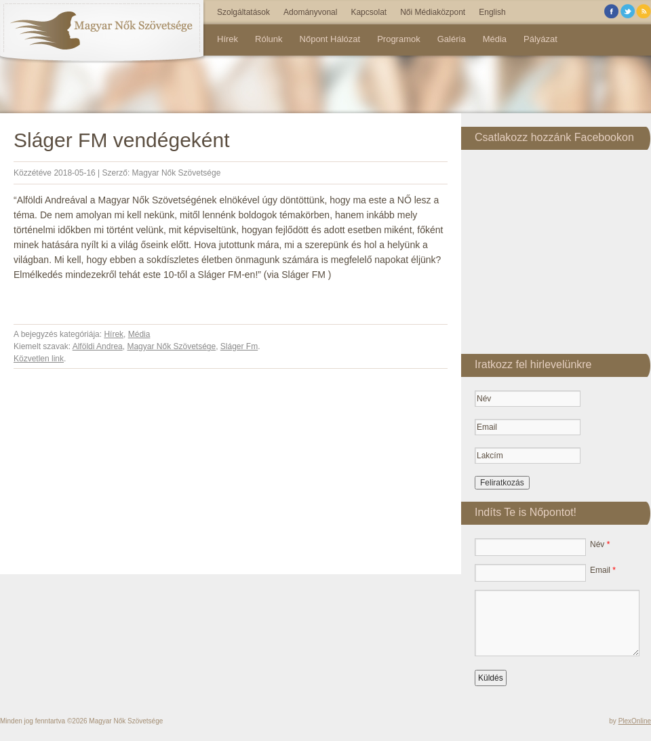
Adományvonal (310, 12)
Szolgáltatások (243, 12)
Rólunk (268, 39)
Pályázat (540, 39)
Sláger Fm (239, 346)
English (492, 12)
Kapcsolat (369, 12)
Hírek (227, 39)
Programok (398, 39)
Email (603, 570)
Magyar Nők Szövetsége (176, 173)
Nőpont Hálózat (330, 39)
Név (600, 544)
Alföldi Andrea (98, 346)
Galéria (451, 39)
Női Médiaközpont (432, 12)
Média (495, 39)
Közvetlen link (39, 358)
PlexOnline (634, 721)
